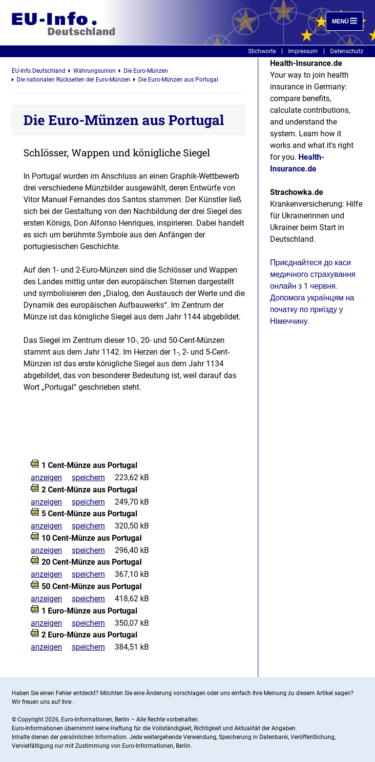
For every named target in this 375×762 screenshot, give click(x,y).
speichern (88, 477)
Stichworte (262, 51)
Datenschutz (346, 51)
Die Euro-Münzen (146, 70)
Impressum (303, 51)
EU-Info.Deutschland (38, 70)
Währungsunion (94, 70)
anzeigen (46, 477)
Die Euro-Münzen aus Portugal (178, 79)
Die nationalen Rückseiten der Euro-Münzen (73, 79)
